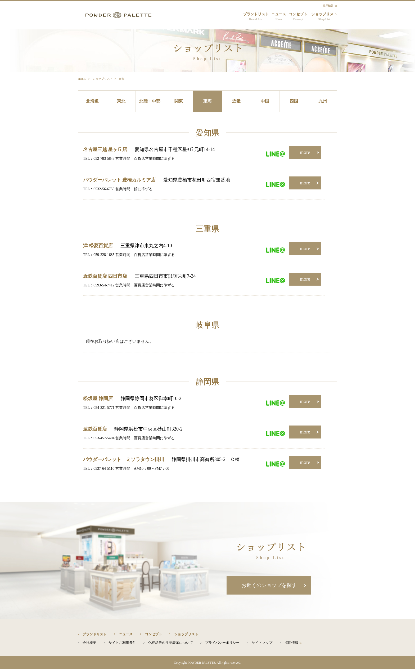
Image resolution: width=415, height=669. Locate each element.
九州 (322, 101)
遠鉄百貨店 (95, 429)
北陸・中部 (149, 101)
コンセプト (298, 16)
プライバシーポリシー (222, 643)
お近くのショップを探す (269, 585)
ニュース (278, 16)
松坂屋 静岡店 (98, 398)
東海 (207, 101)
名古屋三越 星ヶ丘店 (105, 149)
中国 (265, 101)
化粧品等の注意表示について (170, 643)
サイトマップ (262, 643)
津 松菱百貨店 (98, 245)
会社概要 (89, 643)
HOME (82, 78)
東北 (121, 101)
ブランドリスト (256, 16)
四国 (294, 101)
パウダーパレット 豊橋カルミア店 (119, 180)
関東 (178, 101)
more (305, 152)
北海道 (92, 101)
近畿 (236, 101)
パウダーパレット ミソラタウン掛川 (123, 459)
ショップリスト (324, 16)
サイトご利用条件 (122, 643)
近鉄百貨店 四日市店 (105, 276)
